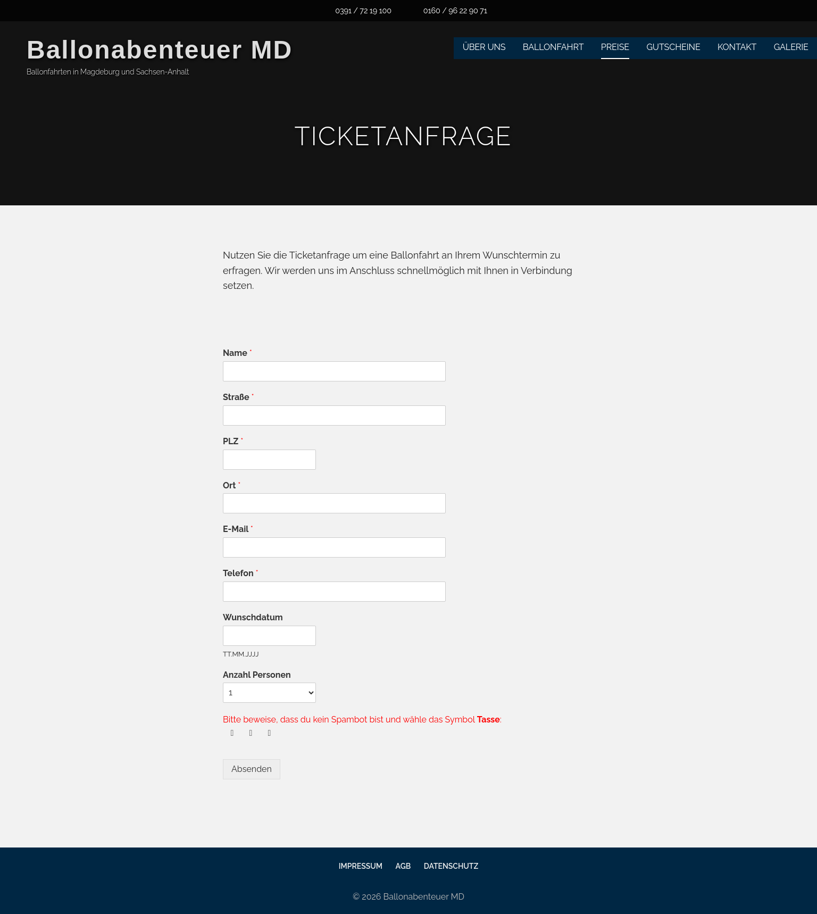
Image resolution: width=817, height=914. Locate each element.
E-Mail (238, 529)
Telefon (241, 573)
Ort (231, 485)
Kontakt (737, 47)
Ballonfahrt (553, 47)
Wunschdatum (253, 617)
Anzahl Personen (257, 675)
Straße (238, 397)
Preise (615, 47)
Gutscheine (673, 47)
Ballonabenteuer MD (160, 50)
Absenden (251, 769)
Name (237, 353)
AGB (403, 866)
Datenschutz (451, 866)
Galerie (791, 47)
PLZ (233, 441)
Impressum (360, 866)
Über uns (484, 47)
